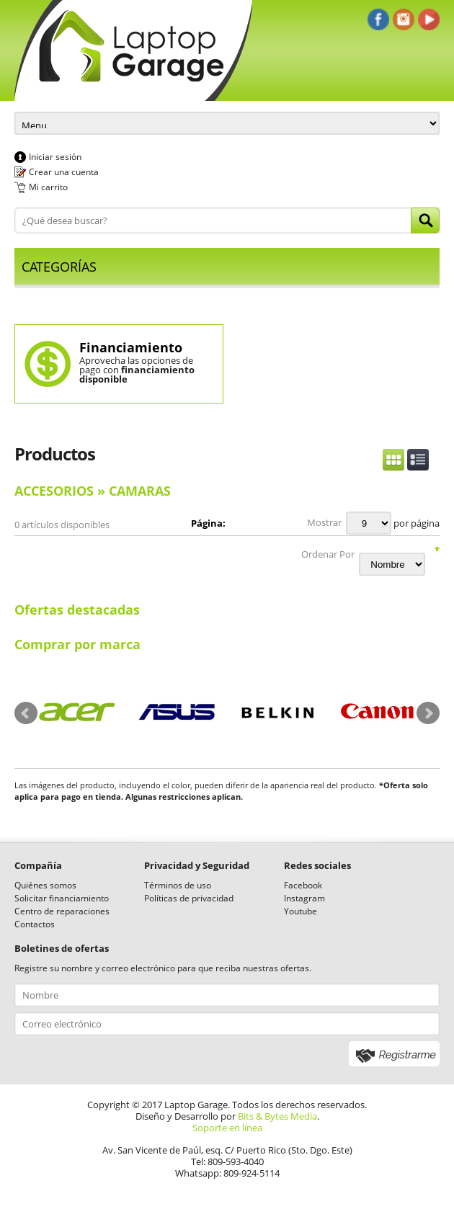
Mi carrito (48, 187)
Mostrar (324, 522)
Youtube (300, 911)
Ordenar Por (328, 554)
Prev (25, 713)
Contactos (34, 924)
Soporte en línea (227, 1127)
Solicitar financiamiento (61, 898)
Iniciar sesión (55, 157)
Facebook (303, 885)
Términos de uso (177, 885)
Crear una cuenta (64, 172)
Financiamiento (130, 347)
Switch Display (406, 459)
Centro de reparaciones (62, 911)
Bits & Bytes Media (277, 1116)
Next (428, 713)
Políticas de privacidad (188, 898)
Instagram (304, 898)
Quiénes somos (45, 885)
